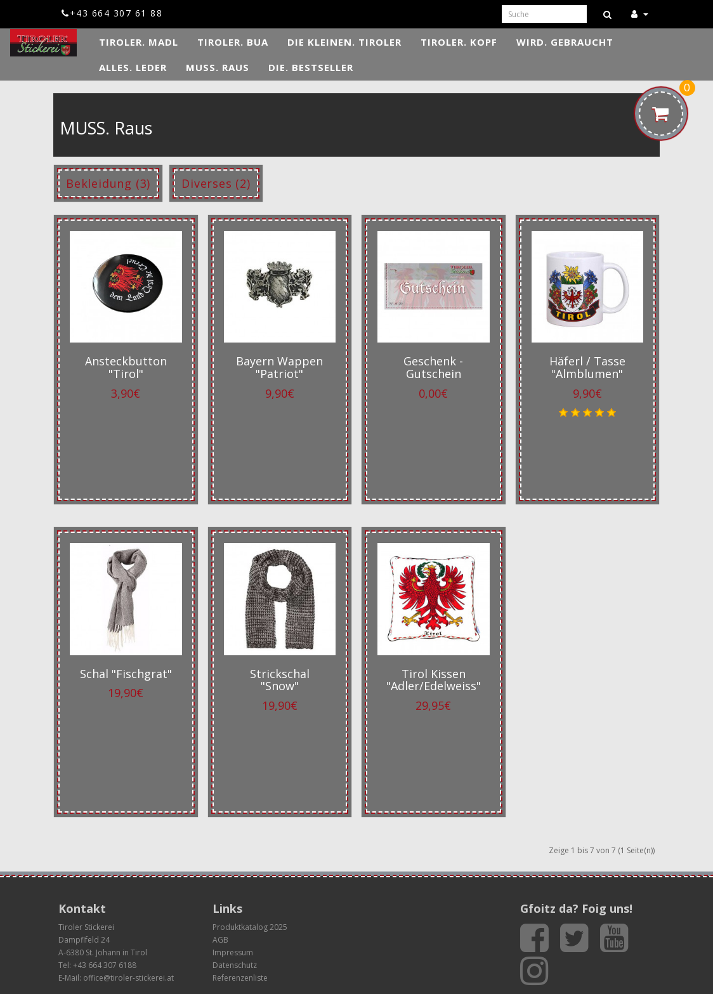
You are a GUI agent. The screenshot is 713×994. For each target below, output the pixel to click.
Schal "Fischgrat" (126, 673)
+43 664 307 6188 (104, 965)
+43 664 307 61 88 (112, 13)
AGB (220, 939)
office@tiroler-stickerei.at (128, 977)
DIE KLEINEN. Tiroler (344, 42)
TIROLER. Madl (138, 42)
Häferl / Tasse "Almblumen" (587, 367)
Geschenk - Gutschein (433, 367)
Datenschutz (235, 965)
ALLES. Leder (133, 67)
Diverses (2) (216, 183)
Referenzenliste (240, 977)
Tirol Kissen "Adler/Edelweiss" (433, 680)
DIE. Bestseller (310, 67)
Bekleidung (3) (108, 183)
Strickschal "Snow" (280, 680)
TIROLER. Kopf (459, 42)
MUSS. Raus (217, 67)
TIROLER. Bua (232, 42)
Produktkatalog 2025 (250, 927)
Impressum (233, 952)
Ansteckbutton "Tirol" (126, 367)
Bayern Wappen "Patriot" (279, 367)
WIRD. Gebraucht (564, 42)
